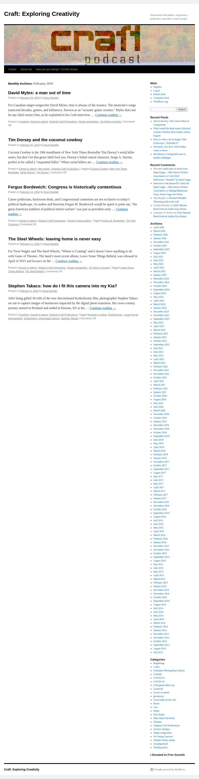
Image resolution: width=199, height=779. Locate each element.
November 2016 (161, 505)
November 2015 (161, 549)
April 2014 (159, 619)
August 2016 (160, 516)
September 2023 (161, 318)
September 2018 (161, 436)
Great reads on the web (165, 699)
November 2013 (161, 637)
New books (44, 168)
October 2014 (160, 597)
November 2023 (161, 315)
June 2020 (158, 406)
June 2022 (158, 351)
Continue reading (108, 115)
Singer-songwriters (89, 121)
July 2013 (158, 652)
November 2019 (161, 414)
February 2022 (161, 366)
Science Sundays (162, 729)
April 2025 (159, 267)
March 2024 (159, 304)
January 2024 (160, 307)
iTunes (12, 69)
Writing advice (161, 747)
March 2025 (159, 271)
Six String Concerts (110, 121)
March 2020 (159, 410)
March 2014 (159, 622)
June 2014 (158, 612)
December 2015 (161, 546)
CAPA (157, 666)
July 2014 (158, 608)
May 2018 (158, 443)
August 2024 (160, 293)
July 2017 (158, 476)
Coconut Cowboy (99, 168)
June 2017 (158, 480)
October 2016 (160, 509)
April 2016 (159, 531)
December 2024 (161, 278)
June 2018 (158, 439)
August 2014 (160, 604)
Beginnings (159, 663)
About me (26, 69)
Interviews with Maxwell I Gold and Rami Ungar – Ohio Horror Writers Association (171, 187)
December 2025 (161, 242)
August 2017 (160, 472)
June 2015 (158, 568)
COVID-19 (159, 677)
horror (157, 703)
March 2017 (159, 491)
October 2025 (160, 245)
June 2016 (158, 524)
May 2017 (158, 483)
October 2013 (160, 641)
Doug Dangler (51, 97)
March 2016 (159, 535)
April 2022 (159, 359)
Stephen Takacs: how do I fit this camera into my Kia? (62, 285)
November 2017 (161, 461)
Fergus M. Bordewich (113, 220)
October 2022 (160, 340)
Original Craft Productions (63, 121)
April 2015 (159, 575)
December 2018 (161, 425)
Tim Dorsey (42, 172)
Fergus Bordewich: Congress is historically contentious (64, 187)
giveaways (159, 696)
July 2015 (158, 564)
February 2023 (161, 333)
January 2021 (160, 392)
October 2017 (160, 465)
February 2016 (161, 538)
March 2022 (159, 362)
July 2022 (158, 348)
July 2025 (158, 256)
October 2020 (160, 395)
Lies (156, 707)
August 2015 (160, 560)
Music (157, 710)
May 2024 (158, 296)
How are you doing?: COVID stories (57, 69)
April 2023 (159, 326)
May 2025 (158, 264)
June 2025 (158, 260)
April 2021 (159, 381)
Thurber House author (79, 220)
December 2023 (161, 311)
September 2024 (161, 289)
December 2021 (161, 370)
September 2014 (161, 601)
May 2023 (158, 322)
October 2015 (160, 553)
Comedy (158, 674)
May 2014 (158, 615)
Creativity (24, 121)
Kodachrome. (115, 314)
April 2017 (159, 487)
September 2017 (161, 469)
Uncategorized (161, 743)
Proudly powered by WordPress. (170, 769)
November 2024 (161, 282)
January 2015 (160, 586)
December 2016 (161, 502)
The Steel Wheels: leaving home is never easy (54, 238)
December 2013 (161, 633)
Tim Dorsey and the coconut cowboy (45, 139)
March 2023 (159, 329)
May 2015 (158, 571)
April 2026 (159, 227)
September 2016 (161, 513)
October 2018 (160, 432)
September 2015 (161, 557)
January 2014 (160, 630)
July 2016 (158, 520)
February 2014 (161, 626)
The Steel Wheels (34, 271)
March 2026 (159, 231)
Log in (157, 90)
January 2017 (160, 498)
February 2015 (161, 582)
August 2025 (160, 253)
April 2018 (159, 447)
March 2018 (159, 450)
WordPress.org (161, 101)
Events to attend (39, 121)
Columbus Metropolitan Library (169, 670)
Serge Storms (27, 172)
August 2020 (160, 399)
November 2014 (161, 593)
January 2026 (160, 238)
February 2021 (161, 388)
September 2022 (161, 344)
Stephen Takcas (69, 318)
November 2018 (161, 428)
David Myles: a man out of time (39, 92)
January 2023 (160, 337)
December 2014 (161, 590)
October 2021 (160, 377)
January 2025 (160, 275)
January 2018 (160, 458)
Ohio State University (164, 718)
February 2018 (161, 454)
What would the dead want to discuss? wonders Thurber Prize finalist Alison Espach (172, 132)
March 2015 (159, 579)
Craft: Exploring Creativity (42, 13)
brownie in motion (97, 314)
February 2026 (161, 234)
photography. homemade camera (41, 318)
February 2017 (161, 494)
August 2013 (160, 648)
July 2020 (158, 403)
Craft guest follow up (164, 685)
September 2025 (161, 249)
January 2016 (160, 542)
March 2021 (159, 384)
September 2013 (161, 644)
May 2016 (158, 527)
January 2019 (160, 421)
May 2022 (158, 355)
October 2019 (160, 417)
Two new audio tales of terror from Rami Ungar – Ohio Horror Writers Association (171, 172)
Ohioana (158, 721)
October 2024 (160, 285)
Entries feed (159, 94)
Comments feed (161, 97)
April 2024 (159, 300)
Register (158, 86)
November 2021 (161, 373)
